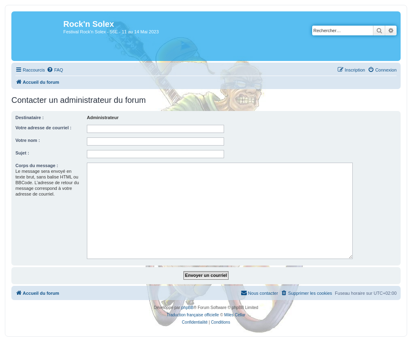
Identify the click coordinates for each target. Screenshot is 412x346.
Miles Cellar (234, 315)
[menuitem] (55, 70)
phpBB (187, 307)
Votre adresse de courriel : (43, 127)
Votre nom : (27, 140)
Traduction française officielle (192, 315)
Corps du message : (36, 165)
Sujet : (22, 152)
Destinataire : (29, 117)
